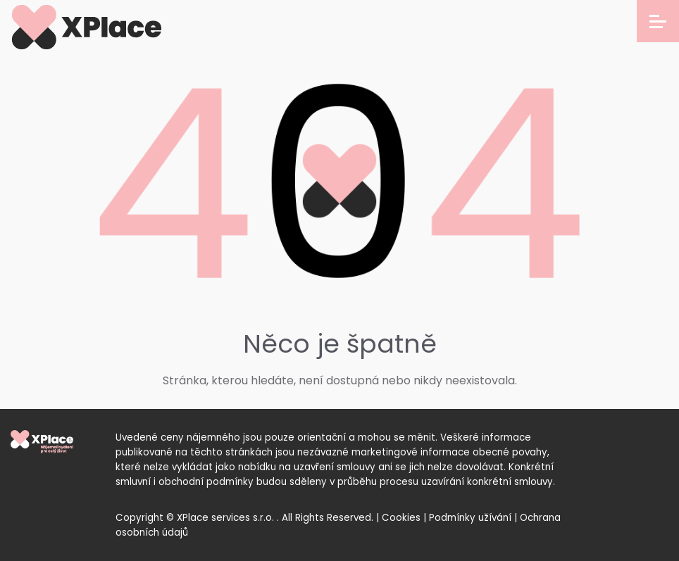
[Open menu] (658, 21)
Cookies (401, 517)
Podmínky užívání (470, 517)
